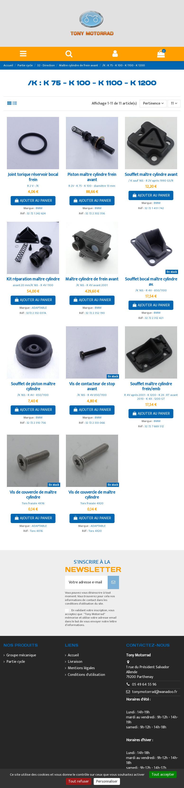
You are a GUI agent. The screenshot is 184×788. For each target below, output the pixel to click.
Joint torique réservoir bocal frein (33, 177)
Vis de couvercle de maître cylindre (33, 495)
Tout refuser (78, 781)
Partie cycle (15, 661)
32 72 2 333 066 (95, 422)
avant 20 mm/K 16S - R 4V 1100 (33, 285)
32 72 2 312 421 (154, 318)
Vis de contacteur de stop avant (92, 386)
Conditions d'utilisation (86, 675)
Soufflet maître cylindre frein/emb (151, 386)
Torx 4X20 (95, 531)
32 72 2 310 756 (36, 422)
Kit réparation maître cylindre (33, 279)
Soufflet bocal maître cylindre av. (151, 282)
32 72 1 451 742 (154, 208)
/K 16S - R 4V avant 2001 (92, 285)
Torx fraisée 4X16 (33, 503)
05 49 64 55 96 (144, 684)
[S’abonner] (113, 582)
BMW (39, 208)
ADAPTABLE (39, 307)
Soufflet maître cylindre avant (151, 174)
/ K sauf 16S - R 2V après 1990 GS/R (151, 180)
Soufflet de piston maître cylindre (33, 386)
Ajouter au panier (33, 200)
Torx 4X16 (36, 531)
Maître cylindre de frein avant (91, 279)
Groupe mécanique (21, 655)
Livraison (75, 661)
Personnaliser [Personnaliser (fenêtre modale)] (107, 781)
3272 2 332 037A (36, 313)
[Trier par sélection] (153, 103)
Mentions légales (81, 668)
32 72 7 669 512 (154, 426)
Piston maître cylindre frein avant (92, 177)
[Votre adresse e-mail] (86, 582)
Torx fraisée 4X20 (91, 503)
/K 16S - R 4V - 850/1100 (151, 290)
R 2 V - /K (33, 185)
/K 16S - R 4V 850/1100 (92, 395)
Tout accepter (163, 774)
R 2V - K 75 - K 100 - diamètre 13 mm (92, 185)
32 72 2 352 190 (95, 313)
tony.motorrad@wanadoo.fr (154, 692)
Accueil (73, 655)
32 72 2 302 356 (95, 213)
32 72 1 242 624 (36, 213)
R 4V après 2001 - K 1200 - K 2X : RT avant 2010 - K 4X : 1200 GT (151, 397)
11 (174, 103)
